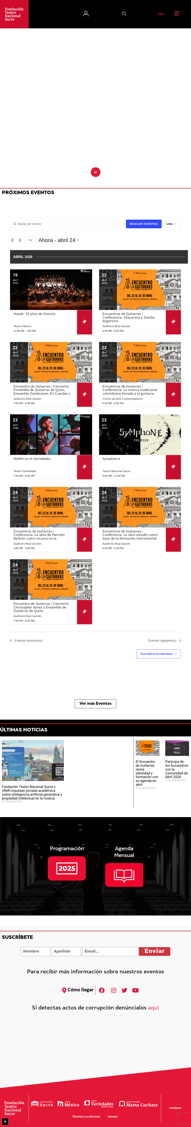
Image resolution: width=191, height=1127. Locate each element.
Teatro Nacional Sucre (116, 471)
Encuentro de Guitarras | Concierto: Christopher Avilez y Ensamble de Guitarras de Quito (41, 607)
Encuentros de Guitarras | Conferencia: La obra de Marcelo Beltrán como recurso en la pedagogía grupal (39, 537)
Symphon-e (111, 459)
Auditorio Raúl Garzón (116, 326)
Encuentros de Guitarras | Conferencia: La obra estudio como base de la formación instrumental (130, 535)
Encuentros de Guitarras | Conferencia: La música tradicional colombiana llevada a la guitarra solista (130, 392)
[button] (124, 14)
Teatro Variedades (25, 471)
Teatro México (22, 326)
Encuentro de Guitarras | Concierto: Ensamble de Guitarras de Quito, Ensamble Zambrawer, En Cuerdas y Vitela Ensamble (42, 392)
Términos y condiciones (86, 1116)
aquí (153, 1008)
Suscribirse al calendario (156, 653)
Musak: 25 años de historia (34, 314)
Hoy (30, 240)
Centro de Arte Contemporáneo (123, 399)
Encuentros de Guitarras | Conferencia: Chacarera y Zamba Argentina (129, 318)
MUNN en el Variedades (32, 459)
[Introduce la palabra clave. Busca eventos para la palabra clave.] (68, 224)
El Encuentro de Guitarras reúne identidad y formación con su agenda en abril (147, 773)
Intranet (112, 1116)
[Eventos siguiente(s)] (20, 240)
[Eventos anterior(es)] (12, 240)
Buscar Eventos (144, 223)
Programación (67, 849)
